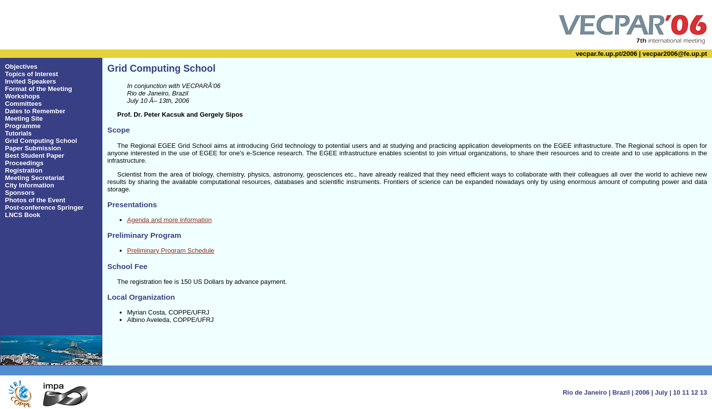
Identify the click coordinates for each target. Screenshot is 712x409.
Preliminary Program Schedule (170, 250)
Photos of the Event (35, 200)
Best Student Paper (34, 155)
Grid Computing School (41, 140)
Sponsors (20, 192)
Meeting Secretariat (34, 178)
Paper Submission (33, 148)
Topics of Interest (31, 74)
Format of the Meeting (38, 88)
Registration (24, 170)
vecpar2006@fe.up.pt (675, 53)
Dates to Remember (35, 111)
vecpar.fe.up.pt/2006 (606, 53)
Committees (23, 103)
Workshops (22, 96)
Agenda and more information (169, 220)
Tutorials (18, 133)
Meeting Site (24, 118)
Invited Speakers (30, 81)
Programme (23, 126)
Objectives (21, 66)
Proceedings (24, 163)
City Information (29, 185)
